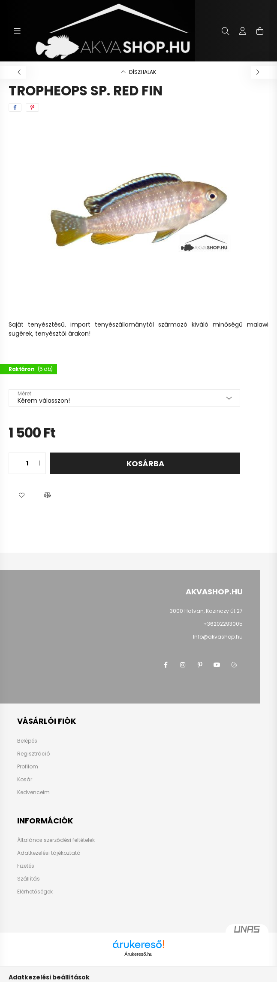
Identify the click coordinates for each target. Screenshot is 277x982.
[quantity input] (27, 463)
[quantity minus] (15, 463)
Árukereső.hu (138, 954)
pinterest (199, 664)
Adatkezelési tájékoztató (48, 853)
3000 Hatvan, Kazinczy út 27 (206, 611)
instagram (182, 664)
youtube (217, 664)
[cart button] (259, 31)
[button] (21, 495)
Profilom (27, 767)
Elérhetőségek (35, 892)
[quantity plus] (39, 463)
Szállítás (28, 879)
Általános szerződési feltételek (56, 840)
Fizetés (25, 866)
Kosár (24, 780)
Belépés (27, 741)
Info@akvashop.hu (218, 636)
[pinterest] (32, 107)
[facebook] (15, 107)
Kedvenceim (33, 792)
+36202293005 (223, 623)
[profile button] (242, 31)
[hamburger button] (17, 31)
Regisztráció (33, 754)
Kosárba (145, 463)
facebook (165, 664)
